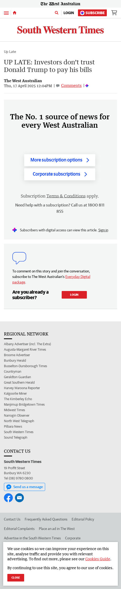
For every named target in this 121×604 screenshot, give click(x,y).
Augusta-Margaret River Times (25, 349)
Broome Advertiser (17, 355)
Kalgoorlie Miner (15, 393)
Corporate (73, 538)
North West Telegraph (19, 421)
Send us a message (24, 487)
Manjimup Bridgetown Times (24, 404)
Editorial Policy (83, 519)
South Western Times (18, 432)
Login (69, 13)
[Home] (14, 13)
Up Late (10, 51)
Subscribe (92, 13)
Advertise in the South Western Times (32, 538)
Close (16, 577)
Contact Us (12, 519)
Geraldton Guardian (17, 377)
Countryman (12, 371)
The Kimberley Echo (18, 399)
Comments (71, 85)
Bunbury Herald (15, 360)
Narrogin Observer (16, 415)
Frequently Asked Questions (46, 519)
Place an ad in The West (57, 529)
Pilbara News (13, 426)
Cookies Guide (97, 559)
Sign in (103, 230)
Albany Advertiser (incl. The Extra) (27, 344)
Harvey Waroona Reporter (22, 388)
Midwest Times (14, 410)
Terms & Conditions (66, 196)
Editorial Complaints (19, 529)
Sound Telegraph (15, 437)
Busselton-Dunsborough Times (25, 366)
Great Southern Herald (19, 382)
